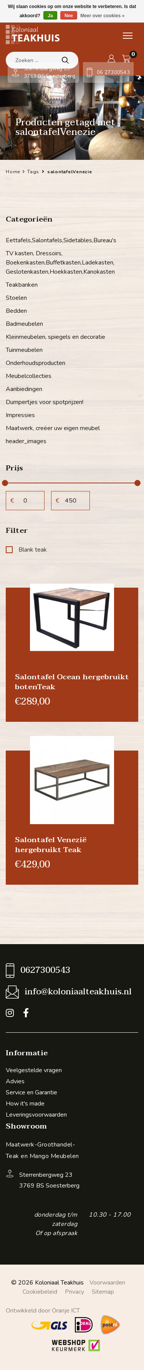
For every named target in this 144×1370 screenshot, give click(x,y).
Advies (15, 1081)
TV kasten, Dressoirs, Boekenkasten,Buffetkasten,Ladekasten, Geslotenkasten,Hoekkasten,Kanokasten (60, 262)
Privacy (74, 1292)
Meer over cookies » (102, 15)
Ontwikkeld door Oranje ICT (43, 1310)
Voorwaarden (107, 1282)
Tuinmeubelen (24, 350)
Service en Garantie (31, 1092)
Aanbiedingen (24, 389)
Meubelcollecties (28, 376)
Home (13, 172)
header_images (26, 441)
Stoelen (16, 298)
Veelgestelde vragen (34, 1070)
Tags (33, 172)
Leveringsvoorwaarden (36, 1114)
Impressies (20, 415)
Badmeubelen (24, 324)
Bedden (16, 311)
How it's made (25, 1103)
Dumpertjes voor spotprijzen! (44, 402)
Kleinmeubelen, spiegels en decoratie (55, 337)
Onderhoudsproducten (35, 363)
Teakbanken (22, 285)
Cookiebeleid (40, 1292)
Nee (69, 15)
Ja (50, 15)
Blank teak (26, 549)
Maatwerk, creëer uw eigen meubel (53, 428)
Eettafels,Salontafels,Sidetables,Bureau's (61, 240)
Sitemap (103, 1292)
